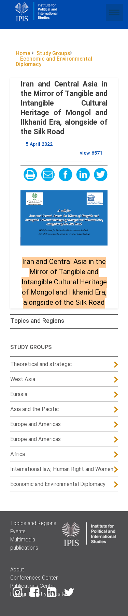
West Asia (22, 379)
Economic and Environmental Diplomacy (57, 484)
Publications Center (32, 586)
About (17, 570)
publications (24, 548)
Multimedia (22, 540)
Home (23, 54)
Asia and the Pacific (34, 409)
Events (18, 532)
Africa (17, 454)
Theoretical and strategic (41, 364)
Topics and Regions (37, 321)
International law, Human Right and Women (61, 469)
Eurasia (18, 394)
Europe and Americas (35, 424)
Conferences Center (34, 578)
